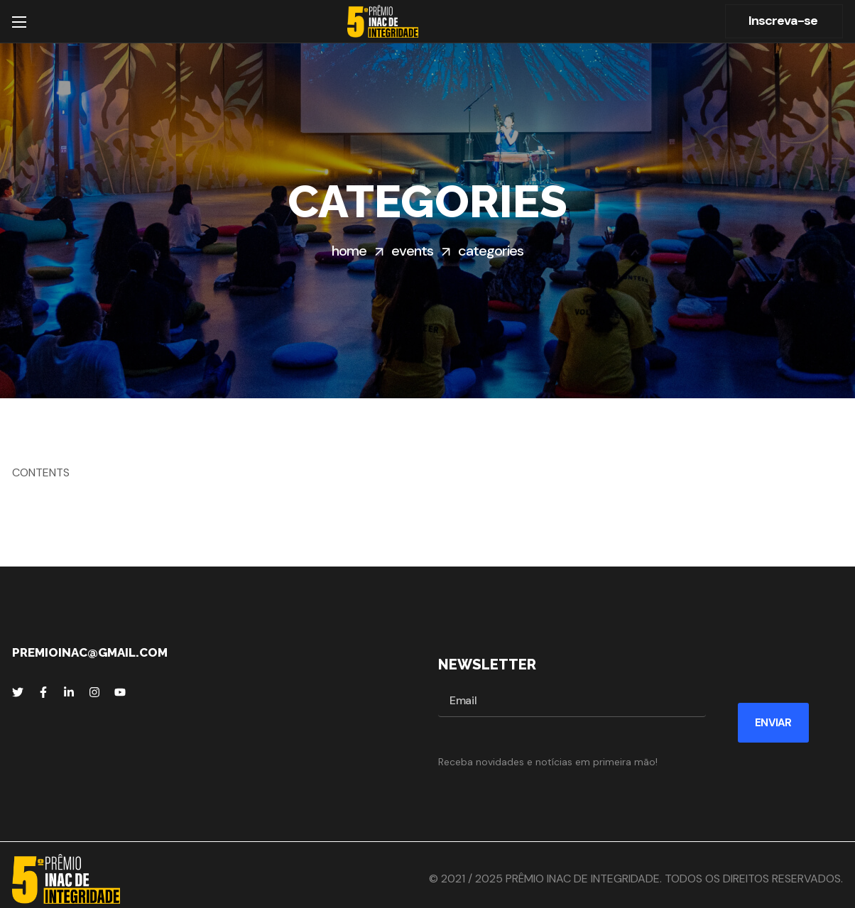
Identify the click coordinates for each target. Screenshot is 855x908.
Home (349, 250)
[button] (784, 21)
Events (412, 250)
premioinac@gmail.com (90, 652)
